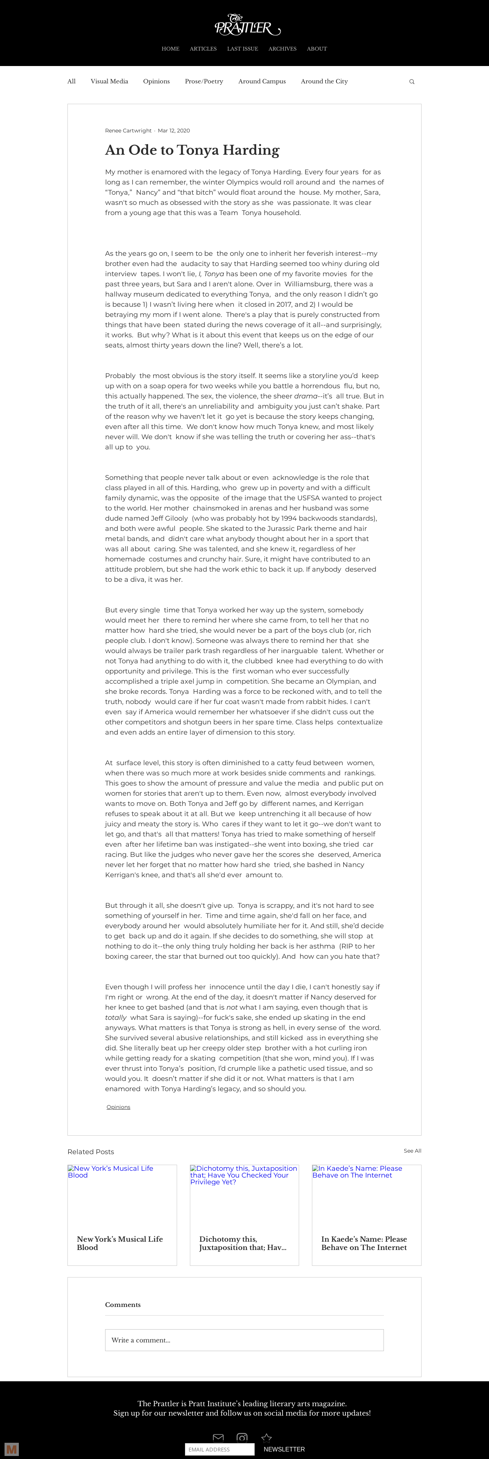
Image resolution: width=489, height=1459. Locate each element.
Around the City (324, 81)
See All (413, 1150)
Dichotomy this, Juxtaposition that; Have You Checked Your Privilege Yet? (242, 1243)
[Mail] (218, 1438)
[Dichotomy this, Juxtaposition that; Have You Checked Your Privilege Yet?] (244, 1195)
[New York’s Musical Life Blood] (122, 1195)
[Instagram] (242, 1438)
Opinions (156, 81)
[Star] (266, 1438)
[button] (412, 81)
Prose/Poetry (204, 81)
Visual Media (109, 81)
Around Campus (262, 81)
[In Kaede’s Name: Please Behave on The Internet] (366, 1195)
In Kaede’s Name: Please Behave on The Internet (364, 1243)
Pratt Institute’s (214, 1404)
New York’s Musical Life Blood (120, 1243)
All (71, 81)
